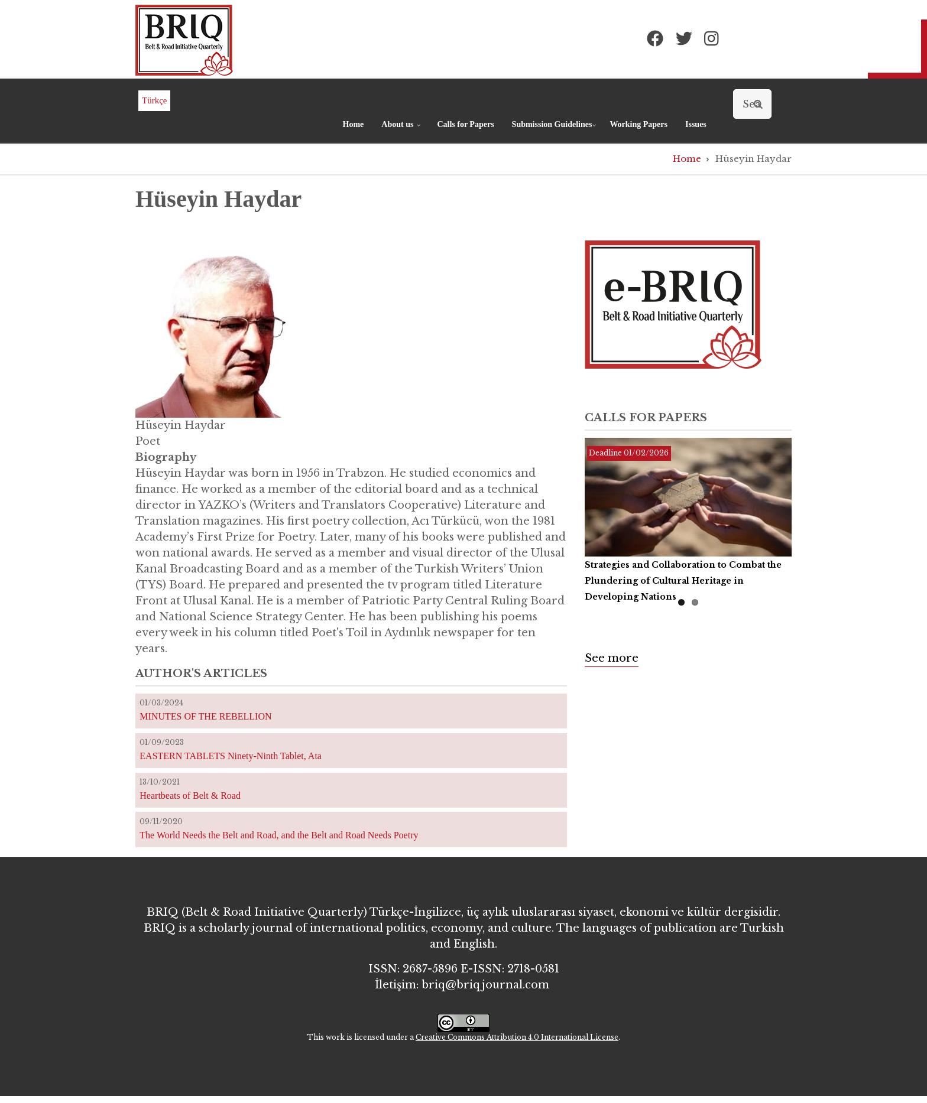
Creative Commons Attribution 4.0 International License (517, 1037)
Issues (695, 124)
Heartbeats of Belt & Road (190, 795)
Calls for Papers (465, 124)
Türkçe (154, 100)
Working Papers (638, 124)
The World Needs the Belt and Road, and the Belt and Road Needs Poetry (279, 835)
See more (611, 658)
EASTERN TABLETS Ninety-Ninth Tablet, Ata (231, 756)
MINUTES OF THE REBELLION (205, 716)
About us (402, 129)
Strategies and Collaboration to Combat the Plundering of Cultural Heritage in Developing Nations (683, 580)
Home (353, 124)
